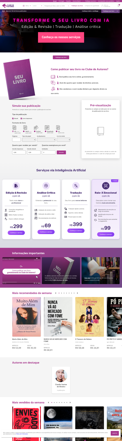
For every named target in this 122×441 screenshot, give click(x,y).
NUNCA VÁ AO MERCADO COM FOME (55, 339)
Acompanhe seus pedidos (106, 1)
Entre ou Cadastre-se (107, 5)
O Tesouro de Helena (83, 338)
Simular (61, 151)
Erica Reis (46, 343)
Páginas (14, 135)
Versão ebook (31, 148)
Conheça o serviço (16, 232)
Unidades (45, 148)
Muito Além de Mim (19, 338)
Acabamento (41, 135)
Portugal (61, 1)
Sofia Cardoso (79, 341)
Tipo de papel (26, 135)
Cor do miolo (61, 135)
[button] (55, 292)
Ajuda (118, 1)
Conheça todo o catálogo (90, 11)
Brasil (55, 1)
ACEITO (114, 433)
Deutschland (76, 1)
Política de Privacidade (22, 434)
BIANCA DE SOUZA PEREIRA (20, 341)
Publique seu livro (90, 1)
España (68, 1)
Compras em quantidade (92, 6)
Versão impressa (17, 148)
